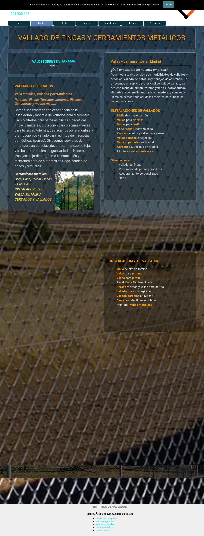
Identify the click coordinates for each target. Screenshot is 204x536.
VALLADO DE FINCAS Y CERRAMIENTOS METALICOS (102, 38)
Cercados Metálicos (105, 527)
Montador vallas (103, 530)
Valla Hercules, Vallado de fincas (28, 8)
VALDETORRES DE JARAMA (20, 61)
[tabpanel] (20, 13)
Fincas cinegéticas (104, 521)
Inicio (19, 23)
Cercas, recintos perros (106, 518)
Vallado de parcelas (105, 524)
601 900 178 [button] (20, 14)
